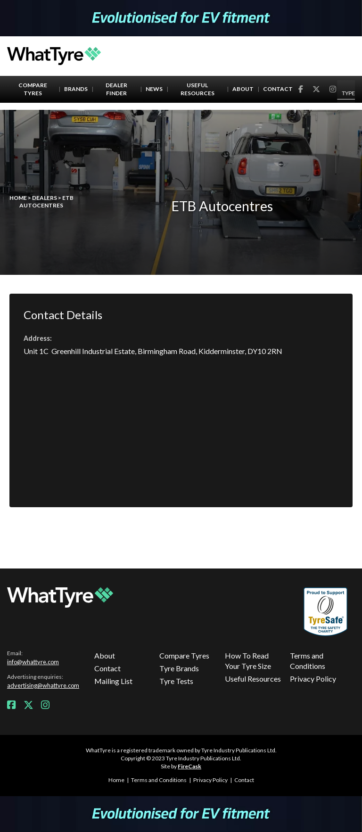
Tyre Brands (179, 668)
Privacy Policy (313, 678)
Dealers (44, 197)
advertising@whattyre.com (43, 685)
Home (18, 197)
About (243, 88)
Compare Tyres (32, 89)
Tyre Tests (176, 680)
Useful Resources (197, 89)
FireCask (189, 766)
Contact (278, 88)
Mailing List (113, 680)
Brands (76, 88)
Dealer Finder (116, 89)
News (154, 88)
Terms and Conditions (307, 660)
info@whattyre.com (33, 662)
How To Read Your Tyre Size (248, 660)
